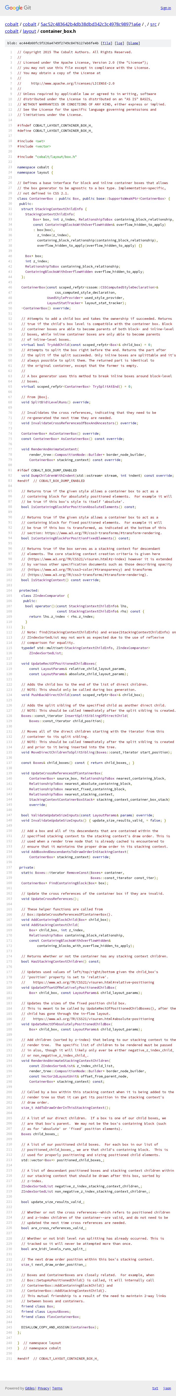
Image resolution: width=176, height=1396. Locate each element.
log (119, 43)
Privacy (43, 1388)
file (107, 43)
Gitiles (30, 1388)
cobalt (12, 24)
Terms (57, 1388)
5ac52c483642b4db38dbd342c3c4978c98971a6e (91, 24)
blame (133, 43)
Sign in (166, 7)
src (153, 24)
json (167, 1388)
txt (155, 1388)
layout (29, 31)
